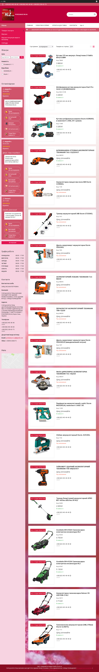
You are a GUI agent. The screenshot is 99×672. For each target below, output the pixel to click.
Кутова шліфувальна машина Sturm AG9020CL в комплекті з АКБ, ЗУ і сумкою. (75, 120)
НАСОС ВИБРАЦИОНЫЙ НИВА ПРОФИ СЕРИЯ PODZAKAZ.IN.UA (13, 103)
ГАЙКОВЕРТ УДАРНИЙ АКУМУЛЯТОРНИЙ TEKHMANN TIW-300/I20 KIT (73, 468)
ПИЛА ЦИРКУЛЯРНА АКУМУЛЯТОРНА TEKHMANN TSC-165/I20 (71, 373)
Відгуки (4, 34)
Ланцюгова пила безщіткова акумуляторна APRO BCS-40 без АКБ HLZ (12, 159)
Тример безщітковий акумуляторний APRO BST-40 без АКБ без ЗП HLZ (74, 499)
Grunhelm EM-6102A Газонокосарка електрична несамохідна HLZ (70, 531)
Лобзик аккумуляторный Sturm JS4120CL (73, 435)
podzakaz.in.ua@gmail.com (14, 338)
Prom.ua (59, 666)
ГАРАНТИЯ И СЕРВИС (42, 25)
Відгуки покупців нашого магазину (11, 38)
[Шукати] (94, 14)
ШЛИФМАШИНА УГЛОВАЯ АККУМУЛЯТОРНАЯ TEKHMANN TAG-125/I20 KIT (75, 151)
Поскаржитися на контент (84, 668)
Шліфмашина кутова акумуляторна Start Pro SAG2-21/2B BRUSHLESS (74, 88)
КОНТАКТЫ (73, 25)
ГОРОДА (5, 43)
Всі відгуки (12, 242)
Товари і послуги (8, 30)
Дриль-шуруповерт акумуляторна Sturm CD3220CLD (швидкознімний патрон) (73, 341)
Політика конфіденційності (50, 670)
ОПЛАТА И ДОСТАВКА (59, 25)
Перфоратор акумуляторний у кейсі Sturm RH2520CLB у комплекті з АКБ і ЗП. (73, 404)
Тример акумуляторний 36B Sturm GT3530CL (74, 214)
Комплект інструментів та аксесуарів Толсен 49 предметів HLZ (13, 215)
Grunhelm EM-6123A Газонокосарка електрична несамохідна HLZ (70, 562)
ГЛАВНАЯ (30, 25)
